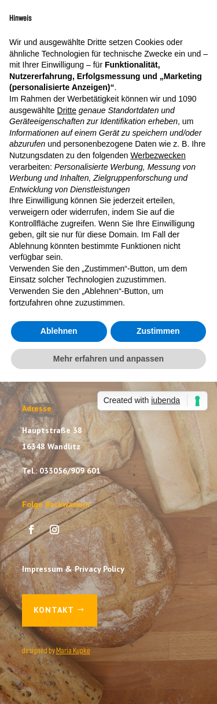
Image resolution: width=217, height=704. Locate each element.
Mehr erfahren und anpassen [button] (108, 358)
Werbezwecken (157, 155)
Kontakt (54, 610)
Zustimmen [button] (158, 331)
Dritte (66, 110)
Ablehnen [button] (59, 331)
